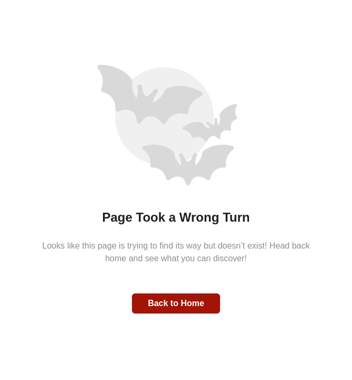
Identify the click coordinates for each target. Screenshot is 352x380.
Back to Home (176, 303)
